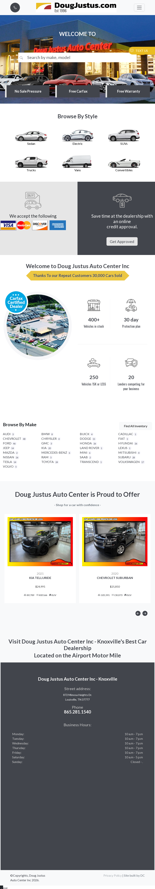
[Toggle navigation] (139, 7)
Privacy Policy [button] (112, 876)
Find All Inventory (135, 426)
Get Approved (122, 241)
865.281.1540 (77, 712)
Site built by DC (134, 876)
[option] (40, 559)
